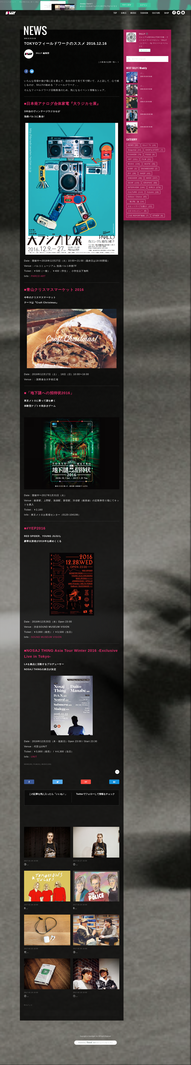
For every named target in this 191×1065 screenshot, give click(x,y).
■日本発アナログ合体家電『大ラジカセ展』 (62, 103)
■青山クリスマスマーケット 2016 (54, 290)
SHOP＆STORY (154, 150)
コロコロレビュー (137, 211)
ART (133, 159)
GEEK (152, 178)
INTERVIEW (136, 187)
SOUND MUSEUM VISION (46, 637)
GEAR (133, 183)
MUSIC (128, 12)
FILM (146, 159)
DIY (132, 173)
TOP (110, 12)
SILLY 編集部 (42, 53)
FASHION (139, 12)
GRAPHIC (150, 183)
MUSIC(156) (46, 764)
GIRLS (118, 12)
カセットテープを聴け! (140, 206)
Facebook (172, 13)
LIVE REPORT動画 (138, 216)
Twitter (178, 13)
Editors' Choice (137, 197)
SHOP (161, 12)
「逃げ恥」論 (136, 202)
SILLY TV (149, 145)
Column (153, 192)
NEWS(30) (28, 764)
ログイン (143, 5)
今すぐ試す (126, 5)
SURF (132, 169)
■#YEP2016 (35, 528)
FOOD (150, 155)
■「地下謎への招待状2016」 (49, 393)
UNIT (34, 757)
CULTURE (151, 12)
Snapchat (183, 13)
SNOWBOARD (149, 169)
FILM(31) (37, 764)
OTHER (157, 216)
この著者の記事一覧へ (108, 62)
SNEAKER (135, 178)
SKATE (149, 164)
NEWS (35, 30)
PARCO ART (38, 276)
